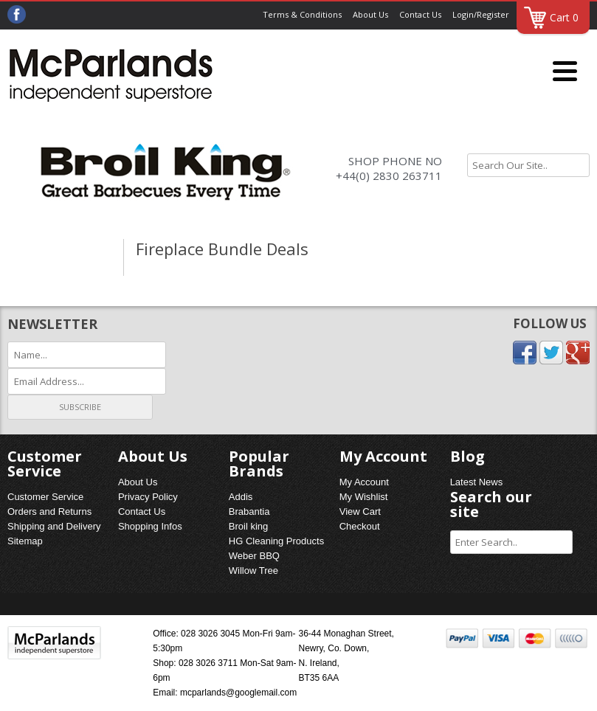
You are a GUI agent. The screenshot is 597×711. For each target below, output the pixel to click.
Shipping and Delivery (53, 526)
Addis (241, 496)
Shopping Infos (150, 526)
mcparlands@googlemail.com (238, 692)
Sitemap (25, 541)
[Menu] (565, 72)
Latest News (476, 482)
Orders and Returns (49, 511)
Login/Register (480, 14)
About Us (370, 14)
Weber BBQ (254, 555)
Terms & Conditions (302, 14)
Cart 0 (564, 17)
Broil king (248, 526)
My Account (364, 482)
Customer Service (45, 496)
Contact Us (420, 14)
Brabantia (249, 511)
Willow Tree (253, 570)
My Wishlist (363, 496)
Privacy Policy (148, 496)
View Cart (360, 511)
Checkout (359, 526)
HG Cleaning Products (276, 541)
